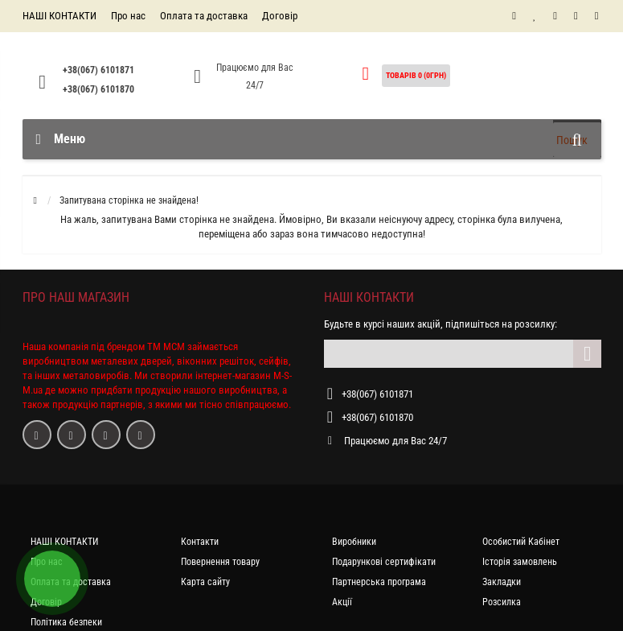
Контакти (200, 541)
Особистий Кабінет (520, 541)
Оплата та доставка (204, 16)
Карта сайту (205, 582)
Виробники (354, 541)
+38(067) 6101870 (98, 89)
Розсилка (501, 602)
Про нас (128, 16)
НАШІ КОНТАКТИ (59, 16)
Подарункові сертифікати (384, 561)
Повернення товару (220, 561)
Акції (342, 602)
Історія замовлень (519, 561)
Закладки (501, 582)
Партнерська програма (379, 582)
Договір (279, 16)
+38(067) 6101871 (98, 70)
